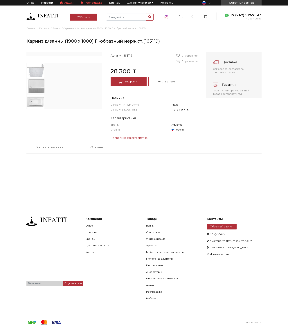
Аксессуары (154, 271)
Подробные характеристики (129, 138)
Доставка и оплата (97, 245)
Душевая (151, 245)
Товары (152, 219)
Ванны (56, 28)
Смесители (153, 232)
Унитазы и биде (155, 238)
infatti (42, 16)
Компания (94, 219)
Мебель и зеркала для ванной (165, 252)
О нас (30, 2)
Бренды (114, 2)
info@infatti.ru (253, 18)
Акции (68, 2)
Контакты (166, 2)
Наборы (151, 298)
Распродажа (93, 2)
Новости (47, 2)
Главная (31, 28)
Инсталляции (154, 265)
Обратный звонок (221, 226)
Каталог (84, 17)
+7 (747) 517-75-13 (246, 15)
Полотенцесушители (159, 258)
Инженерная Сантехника (162, 278)
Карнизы (68, 28)
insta (166, 17)
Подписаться (73, 283)
